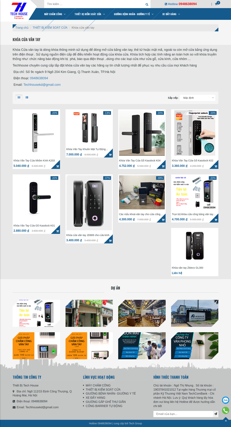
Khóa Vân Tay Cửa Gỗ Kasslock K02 (192, 160)
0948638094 (39, 78)
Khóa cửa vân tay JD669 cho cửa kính (87, 235)
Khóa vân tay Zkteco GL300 (187, 267)
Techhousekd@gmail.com (42, 84)
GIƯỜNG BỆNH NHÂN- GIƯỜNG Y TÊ (132, 14)
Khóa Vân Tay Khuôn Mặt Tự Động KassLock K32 (86, 149)
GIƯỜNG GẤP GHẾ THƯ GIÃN (106, 401)
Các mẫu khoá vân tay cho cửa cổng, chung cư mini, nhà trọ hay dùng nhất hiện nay (140, 214)
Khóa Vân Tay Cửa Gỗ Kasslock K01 (34, 225)
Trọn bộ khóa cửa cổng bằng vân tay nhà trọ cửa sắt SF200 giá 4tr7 (192, 214)
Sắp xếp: (173, 97)
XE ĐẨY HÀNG (169, 14)
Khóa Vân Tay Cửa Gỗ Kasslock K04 (139, 160)
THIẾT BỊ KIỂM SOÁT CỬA (88, 14)
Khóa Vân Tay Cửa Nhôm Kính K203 (34, 160)
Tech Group (135, 423)
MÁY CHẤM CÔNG (53, 14)
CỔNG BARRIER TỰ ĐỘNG (104, 406)
